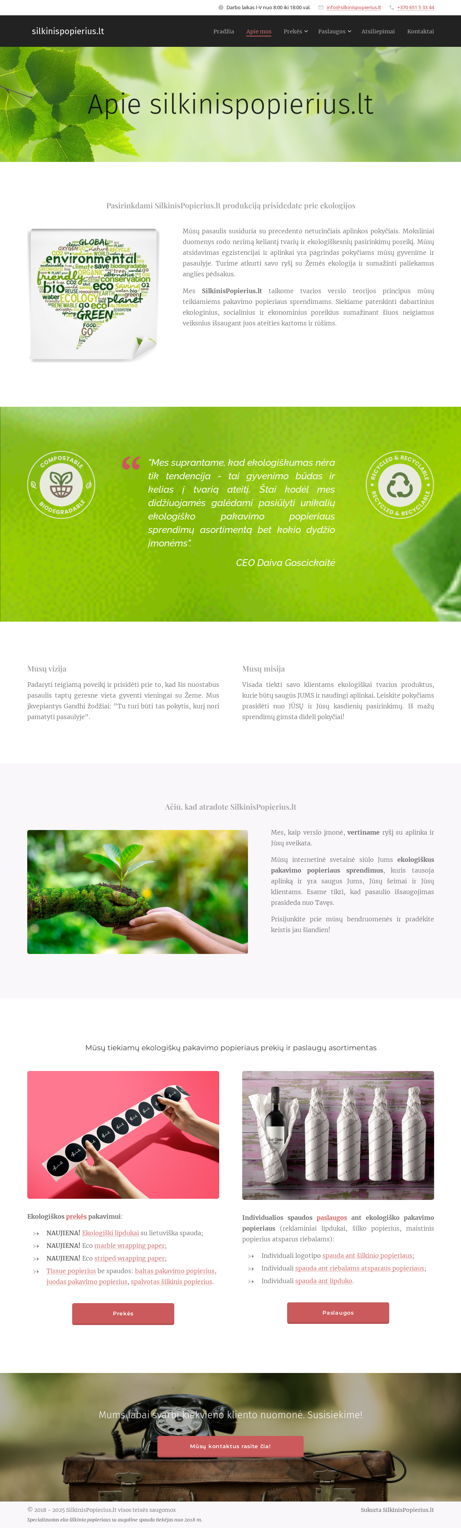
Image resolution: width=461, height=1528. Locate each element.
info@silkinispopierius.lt (354, 7)
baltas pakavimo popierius (175, 1271)
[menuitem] (210, 31)
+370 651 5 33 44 (415, 7)
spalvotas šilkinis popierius (171, 1281)
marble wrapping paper (129, 1245)
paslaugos (332, 1217)
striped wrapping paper (129, 1258)
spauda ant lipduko (323, 1281)
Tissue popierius (71, 1271)
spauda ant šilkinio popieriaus (367, 1255)
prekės (76, 1216)
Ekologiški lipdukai (110, 1233)
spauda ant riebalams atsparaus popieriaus (359, 1268)
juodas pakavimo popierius (86, 1281)
